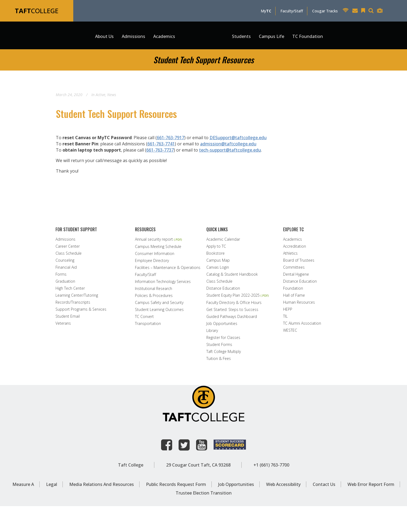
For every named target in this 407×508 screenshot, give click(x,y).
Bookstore (215, 255)
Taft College (130, 467)
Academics (292, 241)
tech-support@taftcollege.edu (230, 152)
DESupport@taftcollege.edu (238, 139)
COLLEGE (36, 10)
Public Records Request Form (176, 486)
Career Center (67, 248)
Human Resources (299, 304)
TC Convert (144, 318)
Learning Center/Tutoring (76, 297)
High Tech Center (70, 290)
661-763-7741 (161, 146)
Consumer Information (154, 255)
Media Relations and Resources (101, 486)
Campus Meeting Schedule (158, 248)
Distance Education (223, 290)
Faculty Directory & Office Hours (234, 304)
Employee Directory (152, 262)
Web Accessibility (283, 486)
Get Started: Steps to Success (232, 311)
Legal (51, 486)
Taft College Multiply (223, 353)
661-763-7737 (160, 152)
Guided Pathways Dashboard (231, 318)
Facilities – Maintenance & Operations (167, 269)
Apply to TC (216, 248)
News (111, 96)
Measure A (23, 486)
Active (100, 96)
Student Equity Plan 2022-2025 (233, 297)
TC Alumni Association (302, 325)
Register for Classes (223, 339)
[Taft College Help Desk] (381, 11)
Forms (61, 276)
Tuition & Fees (218, 360)
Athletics (290, 255)
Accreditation (294, 248)
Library (212, 332)
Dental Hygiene (296, 276)
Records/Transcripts (72, 304)
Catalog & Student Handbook (232, 276)
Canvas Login (217, 269)
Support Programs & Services (80, 311)
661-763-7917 (170, 139)
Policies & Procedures (154, 297)
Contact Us (324, 486)
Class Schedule (68, 255)
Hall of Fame (294, 297)
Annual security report (154, 241)
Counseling (64, 262)
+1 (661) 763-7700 (271, 467)
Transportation (148, 325)
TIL (285, 318)
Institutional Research (153, 290)
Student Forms (219, 346)
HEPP (287, 311)
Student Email (67, 318)
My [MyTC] (266, 10)
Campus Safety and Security (159, 304)
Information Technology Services (163, 283)
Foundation (293, 290)
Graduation (65, 283)
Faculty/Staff (291, 10)
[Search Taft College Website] (372, 11)
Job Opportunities (221, 325)
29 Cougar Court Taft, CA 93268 (198, 467)
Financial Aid (66, 269)
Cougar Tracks (325, 10)
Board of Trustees (298, 262)
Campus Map (218, 262)
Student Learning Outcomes (159, 311)
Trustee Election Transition (204, 495)
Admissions (65, 241)
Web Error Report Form (370, 486)
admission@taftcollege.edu (228, 146)
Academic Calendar (223, 241)
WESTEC (290, 332)
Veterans (63, 325)
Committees (294, 269)
